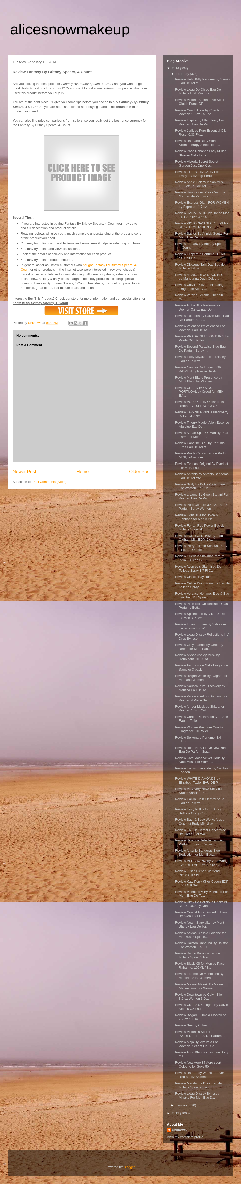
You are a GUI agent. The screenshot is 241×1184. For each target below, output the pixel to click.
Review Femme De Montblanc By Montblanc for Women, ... (199, 976)
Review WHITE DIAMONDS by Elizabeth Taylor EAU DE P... (197, 780)
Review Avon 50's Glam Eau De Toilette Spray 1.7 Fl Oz (198, 568)
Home (83, 471)
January (182, 1105)
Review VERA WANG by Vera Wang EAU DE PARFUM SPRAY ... (201, 863)
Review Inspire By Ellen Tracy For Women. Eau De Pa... (199, 122)
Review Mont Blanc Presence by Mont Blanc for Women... (198, 379)
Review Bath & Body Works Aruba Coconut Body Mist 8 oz (199, 822)
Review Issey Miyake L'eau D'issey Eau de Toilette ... (200, 359)
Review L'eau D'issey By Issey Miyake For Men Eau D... (197, 1095)
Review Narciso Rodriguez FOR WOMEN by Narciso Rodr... (198, 369)
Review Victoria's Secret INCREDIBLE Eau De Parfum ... (200, 1034)
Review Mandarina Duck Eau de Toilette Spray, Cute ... (198, 1085)
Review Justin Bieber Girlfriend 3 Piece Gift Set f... (198, 873)
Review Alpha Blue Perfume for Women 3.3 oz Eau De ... (197, 307)
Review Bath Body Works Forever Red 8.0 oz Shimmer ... (199, 1075)
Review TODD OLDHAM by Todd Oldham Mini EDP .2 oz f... (199, 538)
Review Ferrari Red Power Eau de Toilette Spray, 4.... (199, 527)
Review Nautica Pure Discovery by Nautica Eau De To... (200, 688)
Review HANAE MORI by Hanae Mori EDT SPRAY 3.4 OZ (202, 215)
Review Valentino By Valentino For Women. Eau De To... (200, 328)
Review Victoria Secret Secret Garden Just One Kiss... (196, 163)
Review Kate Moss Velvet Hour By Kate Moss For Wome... (199, 760)
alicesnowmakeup (70, 29)
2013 (176, 1113)
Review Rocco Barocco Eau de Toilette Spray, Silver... (197, 955)
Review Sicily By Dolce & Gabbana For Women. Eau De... (200, 486)
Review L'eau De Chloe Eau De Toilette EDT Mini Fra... (198, 91)
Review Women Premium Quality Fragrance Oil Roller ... (199, 729)
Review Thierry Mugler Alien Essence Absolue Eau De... (202, 424)
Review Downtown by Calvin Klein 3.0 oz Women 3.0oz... (199, 996)
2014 (176, 68)
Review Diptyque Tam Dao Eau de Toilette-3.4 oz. (200, 266)
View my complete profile (185, 1137)
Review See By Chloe (191, 1025)
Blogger (129, 1167)
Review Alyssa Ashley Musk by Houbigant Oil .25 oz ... (197, 657)
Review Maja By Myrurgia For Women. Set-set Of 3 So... (196, 1044)
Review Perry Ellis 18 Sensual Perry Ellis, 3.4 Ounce (201, 548)
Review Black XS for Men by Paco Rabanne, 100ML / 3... (199, 965)
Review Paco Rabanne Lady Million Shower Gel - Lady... (200, 153)
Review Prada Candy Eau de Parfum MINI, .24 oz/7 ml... (201, 455)
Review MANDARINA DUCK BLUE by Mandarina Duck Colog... (200, 277)
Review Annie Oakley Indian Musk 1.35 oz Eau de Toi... (199, 184)
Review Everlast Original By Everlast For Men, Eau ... (201, 466)
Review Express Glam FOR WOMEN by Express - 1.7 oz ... (202, 205)
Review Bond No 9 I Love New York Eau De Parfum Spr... (200, 750)
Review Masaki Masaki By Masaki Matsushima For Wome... (199, 986)
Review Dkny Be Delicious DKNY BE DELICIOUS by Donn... (201, 904)
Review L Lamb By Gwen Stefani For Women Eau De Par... (201, 496)
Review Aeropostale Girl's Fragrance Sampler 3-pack (201, 667)
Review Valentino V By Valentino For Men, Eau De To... (201, 894)
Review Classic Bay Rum (193, 577)
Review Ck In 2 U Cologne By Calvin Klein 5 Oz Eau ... (201, 1007)
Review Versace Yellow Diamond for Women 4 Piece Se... (201, 698)
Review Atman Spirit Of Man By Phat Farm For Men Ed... (201, 435)
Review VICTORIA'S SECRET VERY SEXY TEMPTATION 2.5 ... (201, 225)
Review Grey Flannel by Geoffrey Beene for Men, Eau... (199, 647)
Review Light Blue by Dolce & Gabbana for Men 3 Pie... (196, 517)
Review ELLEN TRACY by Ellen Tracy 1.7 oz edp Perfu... (198, 174)
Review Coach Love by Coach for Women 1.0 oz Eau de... (199, 112)
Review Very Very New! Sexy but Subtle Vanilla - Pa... (198, 791)
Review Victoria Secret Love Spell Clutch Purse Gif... (199, 102)
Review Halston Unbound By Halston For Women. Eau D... (201, 945)
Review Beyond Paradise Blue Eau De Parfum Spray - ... (200, 348)
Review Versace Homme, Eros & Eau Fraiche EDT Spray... (202, 595)
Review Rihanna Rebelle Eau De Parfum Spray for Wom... (198, 842)
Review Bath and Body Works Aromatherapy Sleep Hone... (197, 143)
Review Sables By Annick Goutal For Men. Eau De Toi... (201, 235)
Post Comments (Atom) (50, 482)
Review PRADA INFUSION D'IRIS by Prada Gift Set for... (202, 338)
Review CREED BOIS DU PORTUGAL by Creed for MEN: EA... (199, 391)
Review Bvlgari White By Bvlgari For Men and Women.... (201, 678)
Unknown (179, 1130)
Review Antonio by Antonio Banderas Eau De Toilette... (201, 476)
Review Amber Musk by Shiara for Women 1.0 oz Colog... (199, 708)
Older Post (140, 471)
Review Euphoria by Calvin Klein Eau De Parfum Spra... (202, 318)
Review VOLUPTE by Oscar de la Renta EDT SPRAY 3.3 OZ (199, 404)
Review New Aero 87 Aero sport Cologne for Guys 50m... (198, 1064)
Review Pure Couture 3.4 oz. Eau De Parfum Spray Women (201, 507)
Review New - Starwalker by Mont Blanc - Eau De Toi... (199, 925)
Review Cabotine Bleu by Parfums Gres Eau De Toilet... (199, 445)
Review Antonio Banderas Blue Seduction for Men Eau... (197, 852)
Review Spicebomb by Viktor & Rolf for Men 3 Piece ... (200, 616)
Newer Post (24, 471)
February (183, 74)
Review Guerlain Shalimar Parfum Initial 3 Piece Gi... (199, 558)
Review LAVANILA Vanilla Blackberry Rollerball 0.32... (201, 414)
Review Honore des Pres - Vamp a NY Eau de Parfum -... (200, 194)
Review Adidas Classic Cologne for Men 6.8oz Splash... (200, 935)
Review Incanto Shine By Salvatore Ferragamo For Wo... (200, 626)
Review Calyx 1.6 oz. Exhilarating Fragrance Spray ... (199, 287)
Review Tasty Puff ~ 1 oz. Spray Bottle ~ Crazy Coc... (198, 811)
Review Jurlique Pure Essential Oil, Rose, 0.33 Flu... (200, 132)
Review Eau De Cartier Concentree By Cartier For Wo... (200, 832)
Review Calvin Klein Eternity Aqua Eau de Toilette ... (199, 801)
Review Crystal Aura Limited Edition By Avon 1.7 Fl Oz (201, 914)
